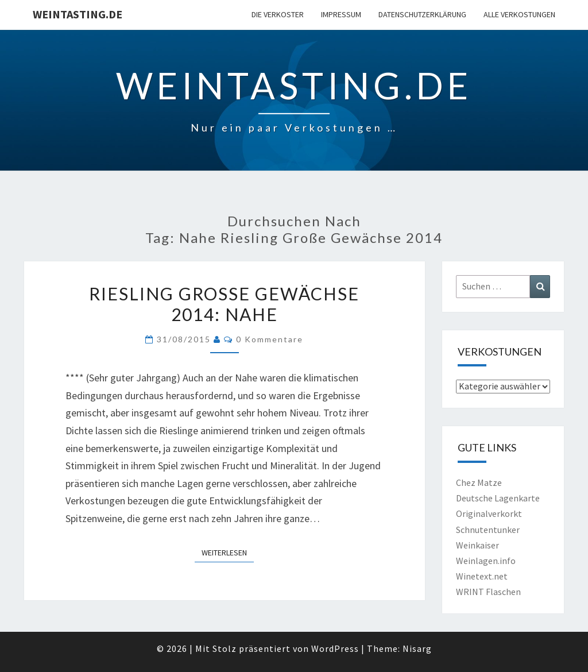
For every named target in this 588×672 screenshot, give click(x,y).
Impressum (341, 14)
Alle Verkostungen (519, 14)
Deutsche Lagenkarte (498, 498)
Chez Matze (479, 482)
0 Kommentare (269, 339)
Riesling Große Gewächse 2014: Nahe (224, 304)
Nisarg (417, 648)
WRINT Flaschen (488, 591)
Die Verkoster (278, 14)
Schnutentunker (488, 529)
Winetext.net (482, 576)
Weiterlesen (228, 552)
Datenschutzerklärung (422, 14)
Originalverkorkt (489, 513)
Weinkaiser (477, 545)
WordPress (335, 648)
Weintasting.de (77, 14)
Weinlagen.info (486, 560)
